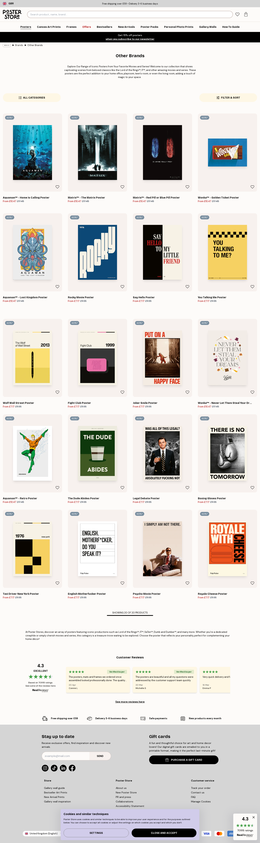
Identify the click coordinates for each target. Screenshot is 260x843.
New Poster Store (126, 792)
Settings (96, 833)
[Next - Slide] (234, 680)
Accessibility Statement (130, 806)
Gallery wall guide (54, 788)
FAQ (193, 797)
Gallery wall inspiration (57, 801)
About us (121, 788)
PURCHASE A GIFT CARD (183, 760)
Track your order (201, 788)
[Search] (229, 14)
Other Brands (35, 45)
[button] (245, 827)
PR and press (123, 797)
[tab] (237, 14)
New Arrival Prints (54, 797)
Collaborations (124, 801)
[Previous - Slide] (61, 680)
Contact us (197, 792)
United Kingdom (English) (43, 833)
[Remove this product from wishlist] (57, 187)
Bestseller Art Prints (55, 792)
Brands (19, 45)
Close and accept (164, 833)
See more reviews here (130, 701)
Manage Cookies (201, 801)
